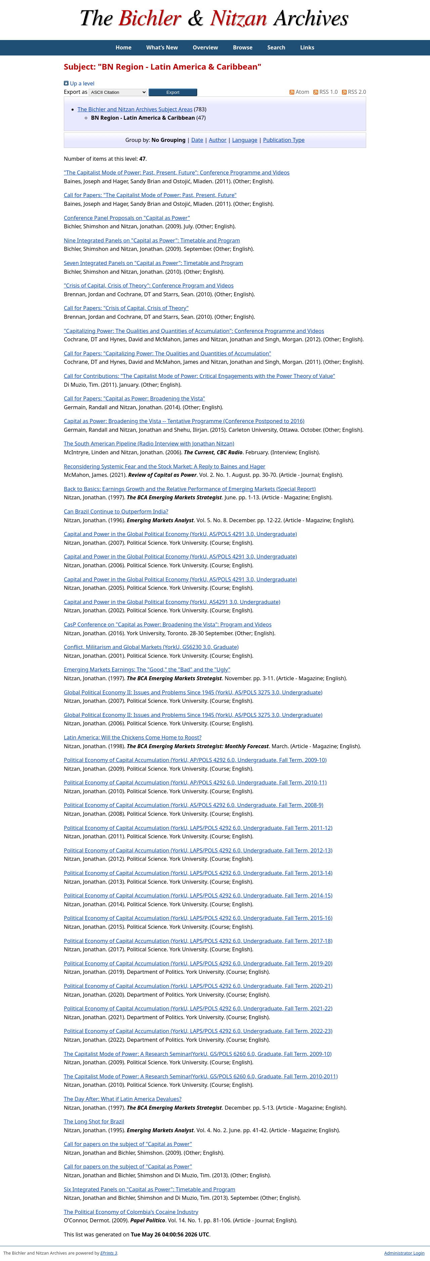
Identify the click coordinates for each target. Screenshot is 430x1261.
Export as (75, 91)
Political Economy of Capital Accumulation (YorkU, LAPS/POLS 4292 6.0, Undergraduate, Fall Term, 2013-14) (198, 873)
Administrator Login (404, 1253)
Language (244, 140)
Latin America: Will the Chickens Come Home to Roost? (133, 737)
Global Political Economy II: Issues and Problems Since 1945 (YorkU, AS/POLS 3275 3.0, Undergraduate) (193, 692)
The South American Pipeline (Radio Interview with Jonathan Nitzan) (149, 443)
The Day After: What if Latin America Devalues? (122, 1099)
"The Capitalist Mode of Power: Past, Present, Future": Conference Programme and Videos (177, 172)
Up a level (79, 83)
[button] (172, 92)
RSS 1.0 (324, 91)
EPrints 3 (108, 1253)
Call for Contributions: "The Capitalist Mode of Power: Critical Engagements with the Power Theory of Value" (199, 376)
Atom (298, 91)
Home (123, 47)
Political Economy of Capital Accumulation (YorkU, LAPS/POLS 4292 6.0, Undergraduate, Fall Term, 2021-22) (198, 1008)
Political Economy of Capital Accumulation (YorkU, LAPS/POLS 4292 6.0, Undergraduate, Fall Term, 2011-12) (198, 828)
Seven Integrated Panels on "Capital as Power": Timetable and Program (153, 263)
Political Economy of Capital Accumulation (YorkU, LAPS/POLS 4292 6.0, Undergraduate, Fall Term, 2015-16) (198, 918)
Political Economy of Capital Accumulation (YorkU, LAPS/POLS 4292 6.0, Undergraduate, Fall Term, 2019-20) (198, 963)
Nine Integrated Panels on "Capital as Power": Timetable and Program (152, 240)
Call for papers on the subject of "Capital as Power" (128, 1144)
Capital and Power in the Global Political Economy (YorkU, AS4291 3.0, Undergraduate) (172, 602)
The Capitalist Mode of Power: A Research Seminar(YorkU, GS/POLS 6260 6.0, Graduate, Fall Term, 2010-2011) (201, 1076)
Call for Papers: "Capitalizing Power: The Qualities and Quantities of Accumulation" (167, 353)
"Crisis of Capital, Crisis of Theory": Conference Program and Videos (148, 285)
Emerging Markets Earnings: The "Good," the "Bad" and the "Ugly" (147, 669)
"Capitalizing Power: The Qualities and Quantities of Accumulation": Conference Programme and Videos (194, 331)
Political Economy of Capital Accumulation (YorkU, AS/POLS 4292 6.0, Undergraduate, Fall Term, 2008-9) (193, 805)
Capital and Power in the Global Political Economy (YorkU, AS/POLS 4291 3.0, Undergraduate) (180, 534)
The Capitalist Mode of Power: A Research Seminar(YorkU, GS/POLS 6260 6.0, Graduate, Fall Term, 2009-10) (198, 1054)
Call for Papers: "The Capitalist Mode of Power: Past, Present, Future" (150, 195)
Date (197, 140)
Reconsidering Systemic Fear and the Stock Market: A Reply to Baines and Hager (164, 466)
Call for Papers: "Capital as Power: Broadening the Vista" (134, 398)
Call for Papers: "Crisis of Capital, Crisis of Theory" (126, 308)
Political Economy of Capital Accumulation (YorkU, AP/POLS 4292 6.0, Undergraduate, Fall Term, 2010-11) (195, 782)
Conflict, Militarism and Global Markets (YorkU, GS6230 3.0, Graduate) (151, 647)
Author (217, 140)
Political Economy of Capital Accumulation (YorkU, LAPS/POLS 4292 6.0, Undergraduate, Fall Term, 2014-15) (198, 895)
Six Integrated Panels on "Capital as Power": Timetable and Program (149, 1189)
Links (307, 47)
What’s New (162, 47)
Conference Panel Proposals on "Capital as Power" (127, 218)
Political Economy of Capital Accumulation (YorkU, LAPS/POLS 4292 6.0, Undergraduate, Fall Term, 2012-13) (198, 850)
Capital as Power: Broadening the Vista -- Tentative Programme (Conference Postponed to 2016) (184, 421)
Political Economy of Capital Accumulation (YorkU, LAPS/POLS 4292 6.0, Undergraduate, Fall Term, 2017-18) (198, 941)
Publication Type (284, 140)
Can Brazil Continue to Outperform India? (116, 511)
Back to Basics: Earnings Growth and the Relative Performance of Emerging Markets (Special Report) (190, 489)
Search (276, 47)
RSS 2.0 (352, 91)
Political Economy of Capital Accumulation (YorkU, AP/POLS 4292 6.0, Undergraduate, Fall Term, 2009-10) (195, 760)
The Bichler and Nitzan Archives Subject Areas (135, 109)
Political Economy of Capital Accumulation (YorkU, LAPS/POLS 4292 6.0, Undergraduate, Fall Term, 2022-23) (198, 1031)
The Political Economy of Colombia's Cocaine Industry (131, 1212)
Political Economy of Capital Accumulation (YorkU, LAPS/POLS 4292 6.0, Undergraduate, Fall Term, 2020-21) (198, 986)
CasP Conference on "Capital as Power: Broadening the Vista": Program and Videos (167, 624)
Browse (242, 47)
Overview (205, 47)
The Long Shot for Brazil (94, 1121)
